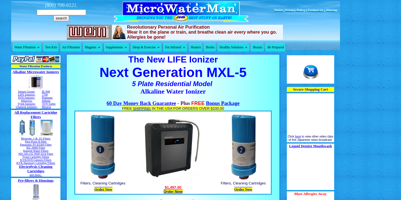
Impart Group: (26, 91)
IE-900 (46, 91)
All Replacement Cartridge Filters (35, 114)
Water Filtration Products (35, 66)
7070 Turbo (48, 103)
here (298, 136)
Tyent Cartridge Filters (35, 156)
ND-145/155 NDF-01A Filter (35, 153)
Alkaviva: (26, 100)
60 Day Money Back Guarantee (141, 103)
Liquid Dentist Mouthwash (310, 146)
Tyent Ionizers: (26, 103)
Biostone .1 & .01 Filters (35, 138)
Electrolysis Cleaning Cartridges (35, 168)
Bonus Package (223, 103)
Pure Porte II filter (36, 141)
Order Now (103, 189)
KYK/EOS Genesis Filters (35, 159)
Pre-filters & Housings (36, 180)
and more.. (36, 174)
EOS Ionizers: (26, 97)
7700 (45, 94)
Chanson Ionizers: (26, 106)
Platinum (47, 97)
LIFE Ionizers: (26, 94)
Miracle (46, 106)
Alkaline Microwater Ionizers (36, 72)
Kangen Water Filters (35, 150)
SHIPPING (142, 108)
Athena (46, 100)
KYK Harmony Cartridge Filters (35, 162)
